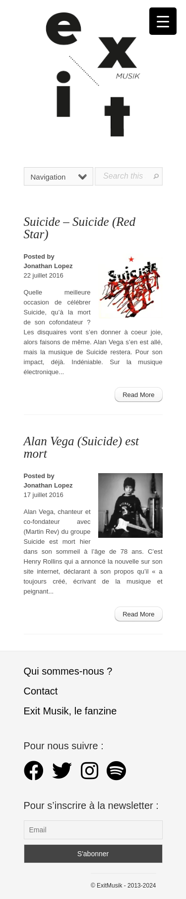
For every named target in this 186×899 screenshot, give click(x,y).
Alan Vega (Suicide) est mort (81, 447)
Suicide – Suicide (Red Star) (80, 228)
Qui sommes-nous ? (68, 671)
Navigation (59, 177)
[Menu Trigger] (163, 21)
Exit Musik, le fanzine (70, 710)
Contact (41, 691)
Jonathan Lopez (48, 266)
